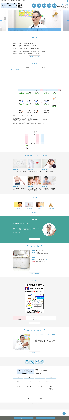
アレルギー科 (18, 396)
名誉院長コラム (51, 400)
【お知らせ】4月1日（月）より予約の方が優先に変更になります (29, 48)
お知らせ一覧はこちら (34, 57)
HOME (34, 5)
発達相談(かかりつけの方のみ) (51, 392)
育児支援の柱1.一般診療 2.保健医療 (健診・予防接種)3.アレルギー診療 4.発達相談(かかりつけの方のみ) (25, 30)
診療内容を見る (34, 215)
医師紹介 (39, 5)
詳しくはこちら (47, 264)
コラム (51, 396)
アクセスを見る (34, 331)
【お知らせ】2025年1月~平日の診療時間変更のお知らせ (28, 46)
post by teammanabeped (15, 71)
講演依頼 (40, 387)
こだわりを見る (34, 362)
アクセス (54, 5)
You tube (51, 387)
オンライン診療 (40, 396)
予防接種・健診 (29, 396)
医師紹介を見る (34, 243)
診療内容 (49, 5)
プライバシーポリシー (51, 404)
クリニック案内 (44, 5)
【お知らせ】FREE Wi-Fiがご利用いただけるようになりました (29, 53)
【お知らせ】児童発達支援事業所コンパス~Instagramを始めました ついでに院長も (32, 51)
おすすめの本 (29, 404)
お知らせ (29, 387)
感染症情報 (18, 404)
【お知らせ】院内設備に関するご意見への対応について (28, 43)
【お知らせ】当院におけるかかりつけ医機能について (27, 45)
